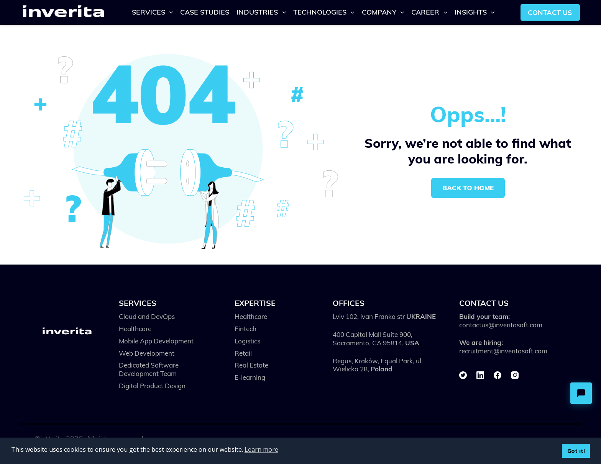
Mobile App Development (156, 341)
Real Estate (251, 365)
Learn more (261, 449)
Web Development (146, 353)
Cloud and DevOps (147, 316)
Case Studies (204, 12)
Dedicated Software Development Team (149, 369)
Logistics (247, 341)
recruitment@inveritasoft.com (503, 351)
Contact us (550, 12)
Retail (243, 353)
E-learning (250, 377)
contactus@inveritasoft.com (500, 325)
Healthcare (135, 329)
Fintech (245, 329)
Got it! (576, 450)
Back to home (468, 188)
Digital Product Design (152, 386)
